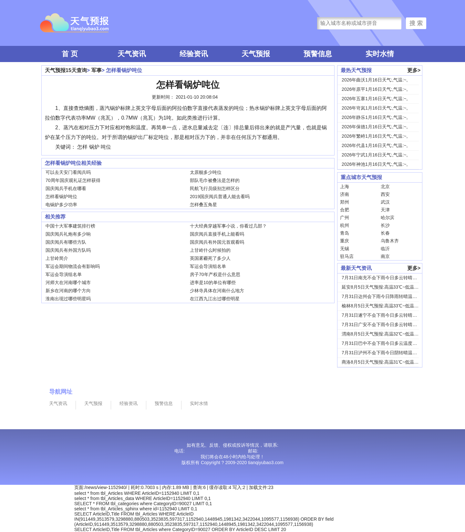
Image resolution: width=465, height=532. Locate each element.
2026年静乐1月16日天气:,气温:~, (375, 117)
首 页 (70, 54)
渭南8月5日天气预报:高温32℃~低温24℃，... (386, 333)
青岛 (344, 233)
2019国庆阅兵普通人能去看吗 (220, 196)
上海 (344, 186)
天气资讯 (132, 54)
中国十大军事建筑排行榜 (70, 226)
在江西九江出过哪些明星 (215, 298)
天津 (385, 209)
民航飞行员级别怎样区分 (215, 188)
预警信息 (318, 54)
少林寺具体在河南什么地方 (217, 290)
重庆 (344, 240)
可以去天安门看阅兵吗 (68, 172)
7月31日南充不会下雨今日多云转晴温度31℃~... (389, 277)
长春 (385, 233)
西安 (385, 194)
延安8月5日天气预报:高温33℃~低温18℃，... (386, 287)
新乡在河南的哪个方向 (68, 290)
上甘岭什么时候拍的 (210, 250)
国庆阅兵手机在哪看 (66, 188)
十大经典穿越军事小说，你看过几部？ (228, 226)
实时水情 (380, 54)
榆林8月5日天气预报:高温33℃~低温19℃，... (386, 305)
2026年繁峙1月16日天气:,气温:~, (375, 136)
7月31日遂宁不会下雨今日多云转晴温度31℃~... (389, 315)
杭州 (344, 225)
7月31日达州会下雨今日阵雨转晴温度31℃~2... (388, 296)
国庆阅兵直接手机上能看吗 (217, 234)
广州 (344, 217)
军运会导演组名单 (208, 266)
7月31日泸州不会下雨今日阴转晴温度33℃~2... (388, 352)
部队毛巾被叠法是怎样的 (215, 180)
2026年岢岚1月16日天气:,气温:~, (375, 108)
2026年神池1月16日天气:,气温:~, (375, 164)
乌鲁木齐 (390, 240)
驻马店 (347, 256)
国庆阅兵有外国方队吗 (68, 250)
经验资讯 (194, 54)
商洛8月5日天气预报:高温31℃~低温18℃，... (386, 362)
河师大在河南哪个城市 (68, 282)
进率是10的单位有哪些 (213, 282)
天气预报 (256, 54)
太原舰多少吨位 (206, 172)
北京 (385, 186)
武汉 (385, 202)
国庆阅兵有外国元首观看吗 (217, 242)
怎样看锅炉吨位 (61, 196)
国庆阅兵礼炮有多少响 (68, 234)
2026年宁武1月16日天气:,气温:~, (375, 154)
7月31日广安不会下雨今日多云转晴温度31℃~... (389, 324)
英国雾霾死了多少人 (210, 258)
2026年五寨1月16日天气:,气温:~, (375, 98)
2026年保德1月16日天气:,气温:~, (375, 126)
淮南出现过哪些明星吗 (68, 298)
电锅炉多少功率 (61, 204)
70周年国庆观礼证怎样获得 (73, 180)
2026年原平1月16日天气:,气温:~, (375, 89)
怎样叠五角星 (203, 204)
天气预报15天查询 (66, 70)
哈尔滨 (387, 217)
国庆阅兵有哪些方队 (66, 242)
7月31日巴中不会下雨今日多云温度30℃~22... (387, 343)
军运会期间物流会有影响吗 (73, 266)
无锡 (344, 248)
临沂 (385, 248)
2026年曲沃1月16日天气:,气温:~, (375, 79)
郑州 (344, 202)
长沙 (385, 225)
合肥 (344, 209)
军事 (96, 70)
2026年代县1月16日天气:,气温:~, (375, 145)
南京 (385, 256)
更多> (413, 70)
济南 (344, 194)
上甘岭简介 (57, 258)
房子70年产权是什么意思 (215, 274)
